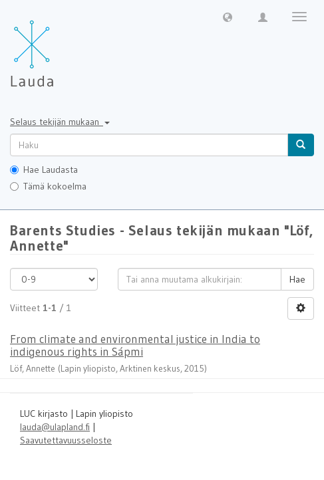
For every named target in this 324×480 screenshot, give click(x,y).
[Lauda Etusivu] (60, 46)
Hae (297, 279)
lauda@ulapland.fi (55, 427)
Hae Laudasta (44, 170)
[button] (228, 16)
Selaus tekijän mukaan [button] (60, 122)
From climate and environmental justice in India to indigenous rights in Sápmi (135, 345)
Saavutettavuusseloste (66, 440)
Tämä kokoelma (48, 186)
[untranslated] (149, 145)
